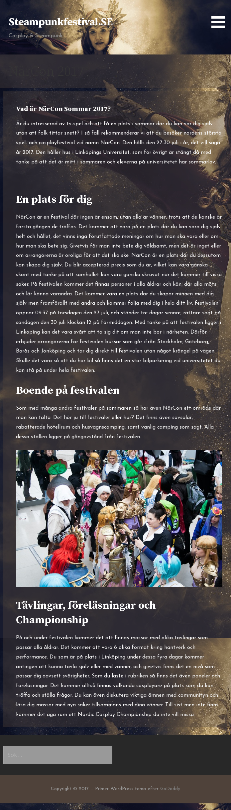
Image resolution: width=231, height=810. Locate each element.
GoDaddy (170, 788)
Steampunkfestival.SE (61, 22)
